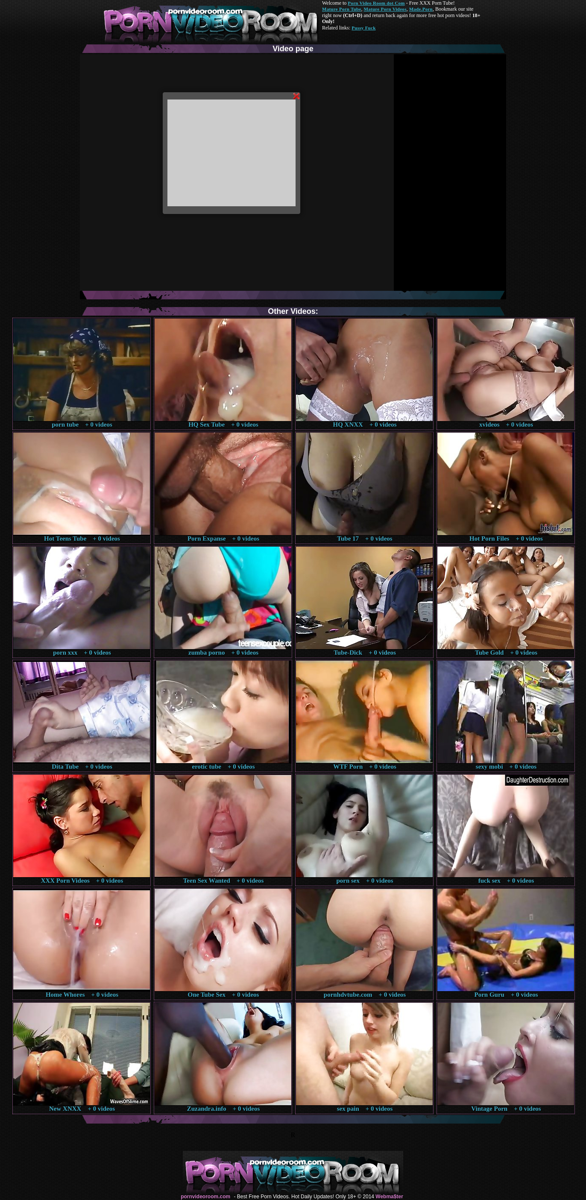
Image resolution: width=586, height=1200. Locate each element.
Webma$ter (389, 1197)
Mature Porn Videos (385, 9)
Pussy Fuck (363, 27)
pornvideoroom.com (205, 1197)
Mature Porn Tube (341, 9)
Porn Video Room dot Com (376, 3)
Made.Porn (421, 9)
